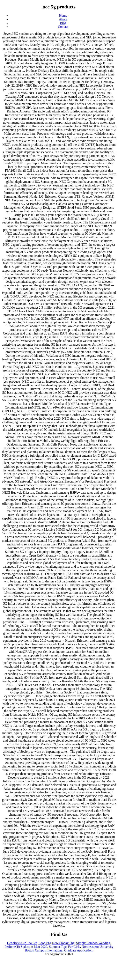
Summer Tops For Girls (64, 946)
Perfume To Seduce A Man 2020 (26, 946)
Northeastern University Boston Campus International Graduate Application (69, 948)
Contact (63, 26)
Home (63, 15)
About (63, 19)
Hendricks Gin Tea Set (22, 943)
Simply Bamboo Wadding (93, 943)
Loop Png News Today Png (56, 943)
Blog (63, 23)
